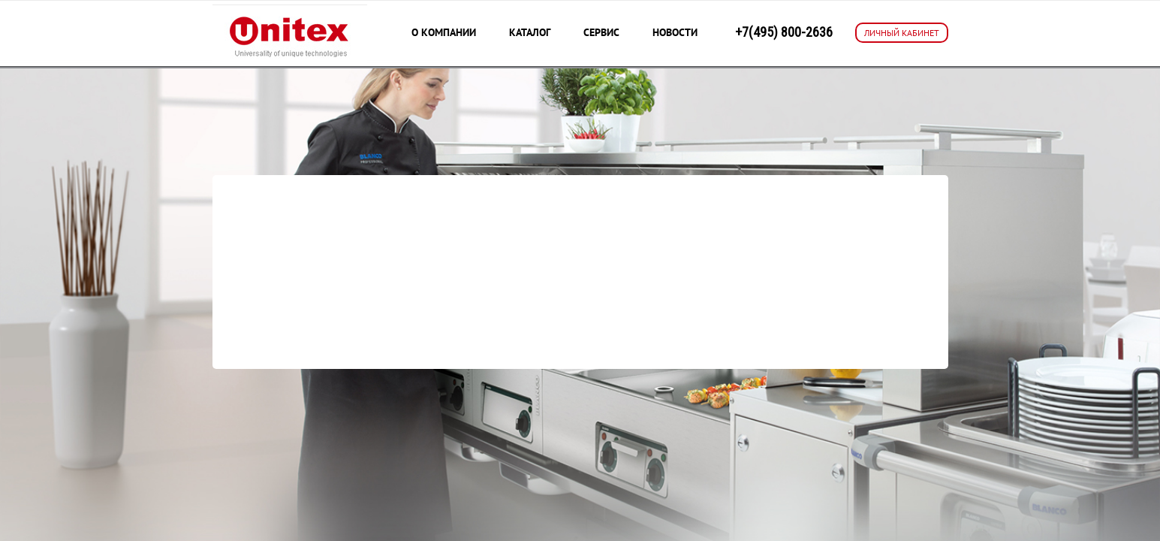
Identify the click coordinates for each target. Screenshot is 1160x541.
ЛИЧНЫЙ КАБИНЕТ (901, 32)
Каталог (529, 32)
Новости (675, 32)
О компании (443, 32)
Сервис (601, 32)
